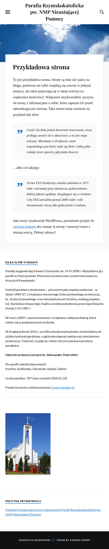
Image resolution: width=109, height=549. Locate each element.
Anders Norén (80, 540)
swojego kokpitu (24, 227)
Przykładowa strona (46, 66)
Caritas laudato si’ (63, 387)
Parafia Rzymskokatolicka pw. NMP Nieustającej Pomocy (54, 12)
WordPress (42, 540)
